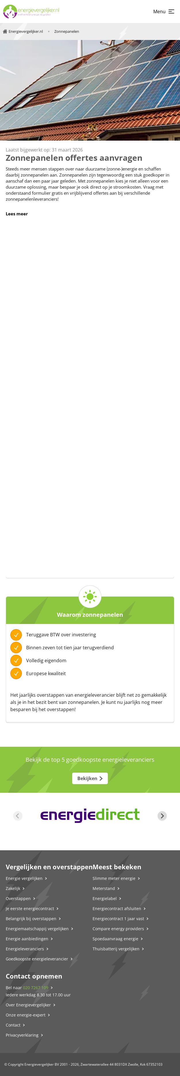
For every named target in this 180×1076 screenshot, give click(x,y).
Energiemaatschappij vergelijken (37, 928)
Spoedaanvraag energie (115, 938)
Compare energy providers (118, 928)
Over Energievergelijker (28, 1005)
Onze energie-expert (25, 1015)
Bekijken (87, 778)
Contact (13, 1025)
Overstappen (18, 898)
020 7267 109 (35, 987)
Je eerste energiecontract (30, 908)
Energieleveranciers (25, 948)
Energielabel (105, 898)
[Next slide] (162, 815)
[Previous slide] (17, 815)
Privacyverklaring (22, 1035)
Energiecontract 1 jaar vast (118, 918)
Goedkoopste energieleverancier (37, 959)
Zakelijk (13, 888)
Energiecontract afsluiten (117, 908)
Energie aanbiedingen (27, 938)
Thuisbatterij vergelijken (116, 948)
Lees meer (17, 214)
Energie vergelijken (24, 878)
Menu (159, 11)
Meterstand (104, 888)
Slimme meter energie (114, 878)
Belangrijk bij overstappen (31, 918)
